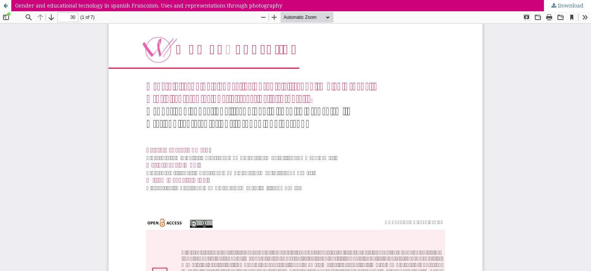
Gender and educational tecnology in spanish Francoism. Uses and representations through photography (148, 5)
